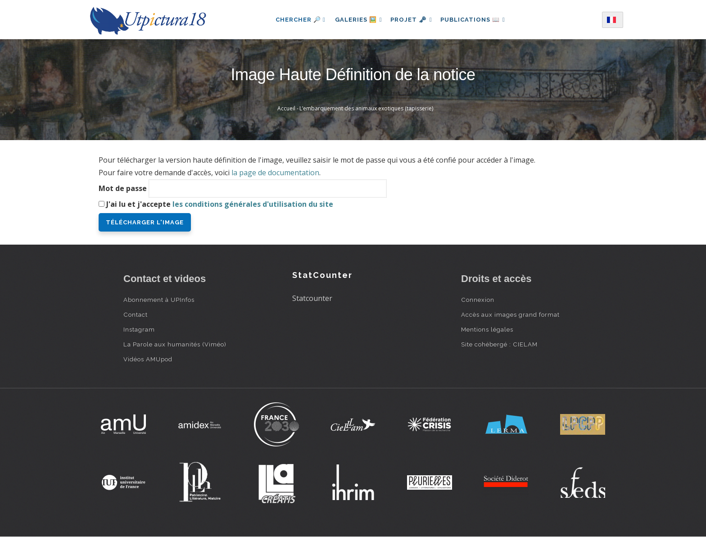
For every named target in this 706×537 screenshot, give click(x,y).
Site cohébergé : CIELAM (499, 344)
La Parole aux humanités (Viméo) (174, 344)
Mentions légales (487, 329)
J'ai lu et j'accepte (219, 204)
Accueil (286, 108)
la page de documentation (275, 172)
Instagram (139, 329)
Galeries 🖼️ (356, 19)
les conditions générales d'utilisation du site (252, 204)
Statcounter (312, 298)
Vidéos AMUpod (147, 359)
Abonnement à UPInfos (159, 299)
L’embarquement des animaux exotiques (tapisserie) (366, 108)
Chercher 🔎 (296, 19)
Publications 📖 (475, 19)
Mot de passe (123, 188)
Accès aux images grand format (510, 314)
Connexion (477, 299)
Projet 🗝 (411, 19)
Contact (135, 314)
